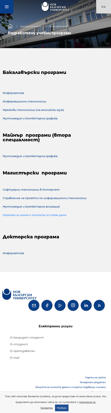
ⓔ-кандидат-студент (27, 337)
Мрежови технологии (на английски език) (33, 110)
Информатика (58, 26)
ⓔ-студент (19, 344)
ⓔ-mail (14, 357)
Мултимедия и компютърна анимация (31, 206)
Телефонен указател (93, 382)
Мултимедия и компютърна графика (30, 118)
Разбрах (62, 407)
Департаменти (30, 26)
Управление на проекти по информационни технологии (44, 198)
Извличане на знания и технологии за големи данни (34, 215)
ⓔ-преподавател (22, 351)
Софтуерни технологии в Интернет (31, 189)
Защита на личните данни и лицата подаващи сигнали (70, 387)
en (104, 6)
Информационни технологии (24, 101)
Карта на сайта (95, 377)
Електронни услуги (56, 326)
